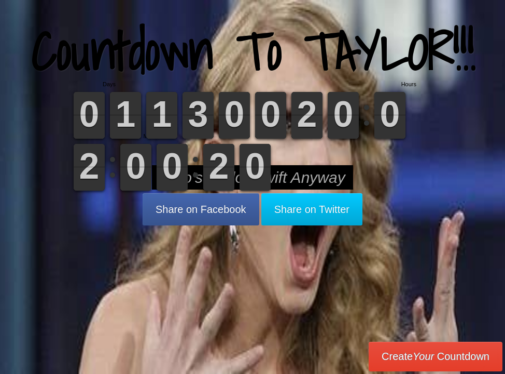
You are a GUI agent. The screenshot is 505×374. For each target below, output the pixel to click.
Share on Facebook (201, 209)
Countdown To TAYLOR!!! (252, 51)
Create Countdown (435, 356)
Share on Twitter (311, 209)
